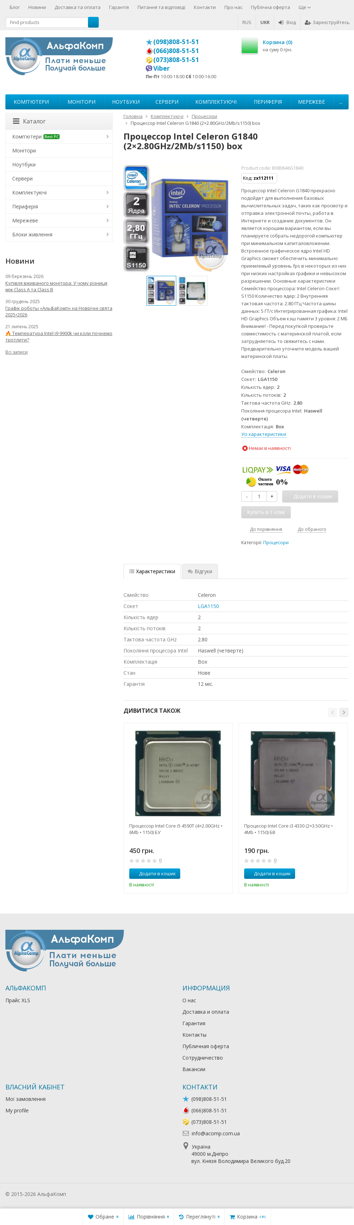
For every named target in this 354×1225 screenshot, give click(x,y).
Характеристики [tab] (152, 571)
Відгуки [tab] (200, 571)
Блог (15, 7)
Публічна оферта (270, 7)
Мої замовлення (25, 1099)
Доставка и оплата (205, 1011)
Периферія (268, 101)
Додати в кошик (153, 873)
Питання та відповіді (161, 7)
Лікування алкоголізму (94, 1194)
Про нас (233, 7)
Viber (161, 68)
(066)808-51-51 (176, 50)
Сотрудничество (202, 1057)
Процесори (276, 543)
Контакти (205, 7)
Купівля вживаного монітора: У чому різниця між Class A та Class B (56, 286)
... (341, 101)
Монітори (81, 101)
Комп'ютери (31, 101)
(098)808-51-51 (176, 41)
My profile (17, 1110)
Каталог (29, 121)
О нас (189, 1000)
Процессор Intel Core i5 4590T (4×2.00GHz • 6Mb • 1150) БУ (176, 829)
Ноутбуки (126, 101)
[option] (161, 291)
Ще (305, 7)
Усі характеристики (263, 434)
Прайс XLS (17, 1000)
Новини (37, 7)
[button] (332, 712)
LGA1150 (208, 606)
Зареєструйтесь (327, 22)
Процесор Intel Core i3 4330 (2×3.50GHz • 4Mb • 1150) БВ (288, 829)
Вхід (287, 22)
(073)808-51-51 (176, 59)
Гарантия (193, 1023)
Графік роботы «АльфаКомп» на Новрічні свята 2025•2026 (58, 311)
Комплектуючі (216, 101)
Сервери (166, 101)
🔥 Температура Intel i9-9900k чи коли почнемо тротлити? (58, 336)
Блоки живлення (32, 234)
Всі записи (16, 352)
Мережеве (311, 101)
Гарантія (119, 7)
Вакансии (193, 1069)
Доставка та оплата (78, 7)
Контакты (194, 1034)
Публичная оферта (205, 1046)
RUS (246, 22)
